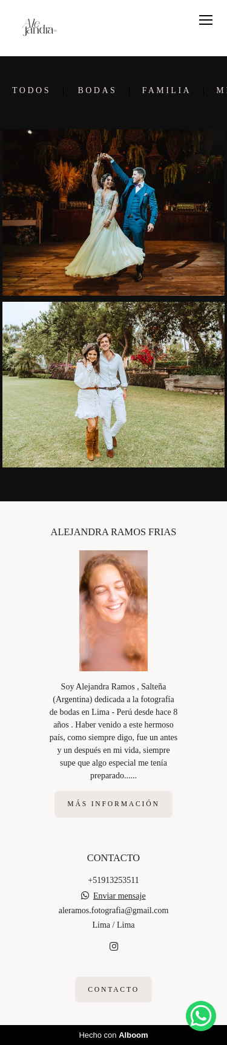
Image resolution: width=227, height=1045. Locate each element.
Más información (113, 804)
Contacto (113, 990)
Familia (166, 90)
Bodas (97, 90)
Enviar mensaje (119, 896)
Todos (31, 90)
